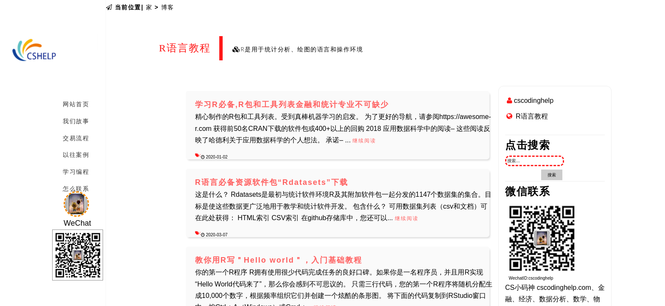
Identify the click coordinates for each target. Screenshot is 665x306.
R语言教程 (532, 116)
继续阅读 (364, 141)
